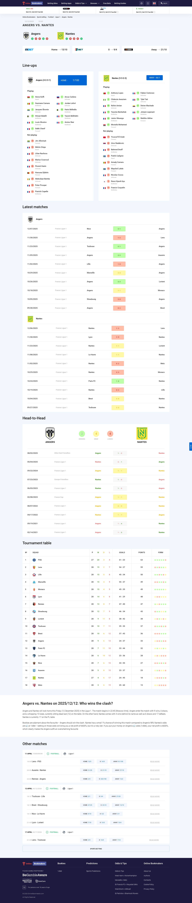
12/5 (87, 761)
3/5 (86, 840)
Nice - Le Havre (38, 814)
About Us (147, 871)
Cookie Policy (149, 884)
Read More (155, 761)
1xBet (60, 871)
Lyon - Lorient (37, 822)
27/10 (119, 770)
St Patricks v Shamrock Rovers (126, 893)
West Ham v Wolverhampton (126, 876)
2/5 (86, 779)
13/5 (102, 822)
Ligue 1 (68, 753)
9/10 (87, 814)
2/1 (86, 796)
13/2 (119, 779)
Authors (147, 876)
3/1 (116, 814)
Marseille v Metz (121, 880)
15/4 (117, 822)
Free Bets (107, 3)
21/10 (103, 770)
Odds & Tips (81, 3)
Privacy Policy (149, 889)
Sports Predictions (93, 871)
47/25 (87, 805)
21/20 (87, 770)
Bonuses (94, 3)
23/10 (103, 805)
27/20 (116, 796)
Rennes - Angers (39, 779)
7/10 (87, 822)
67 (27, 726)
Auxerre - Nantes (39, 770)
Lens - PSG (36, 761)
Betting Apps (66, 3)
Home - (72, 80)
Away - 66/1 (154, 78)
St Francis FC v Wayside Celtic (126, 884)
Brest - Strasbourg (39, 805)
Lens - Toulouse (38, 840)
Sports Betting (96, 849)
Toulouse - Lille (38, 796)
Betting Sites (53, 3)
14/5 (102, 761)
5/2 (102, 814)
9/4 (101, 796)
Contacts (147, 880)
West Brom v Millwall (123, 889)
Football (53, 753)
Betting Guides (120, 3)
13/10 (119, 805)
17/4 (116, 840)
